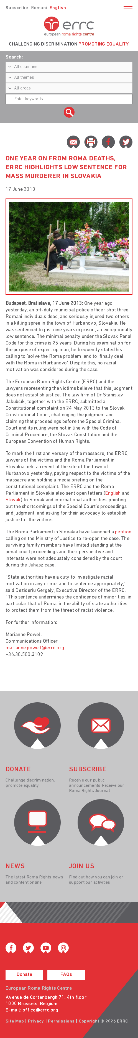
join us (81, 866)
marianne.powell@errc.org (35, 648)
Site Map (15, 1021)
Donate (24, 974)
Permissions (61, 1021)
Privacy (36, 1021)
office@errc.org (40, 1010)
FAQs (66, 974)
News (15, 866)
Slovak (13, 500)
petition (123, 532)
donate (18, 769)
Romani (39, 8)
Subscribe (17, 8)
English (58, 8)
